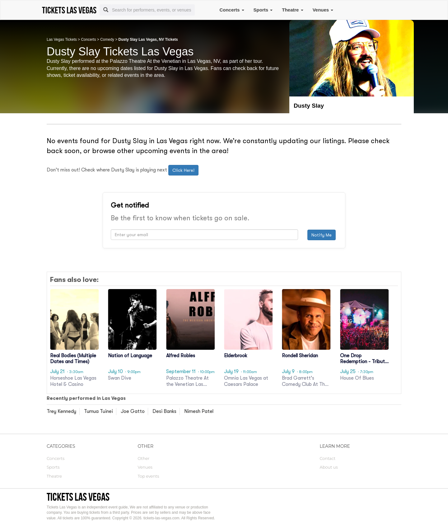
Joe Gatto (133, 411)
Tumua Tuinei (98, 411)
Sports (263, 9)
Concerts (231, 9)
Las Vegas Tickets (62, 39)
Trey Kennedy (61, 411)
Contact (328, 458)
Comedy (107, 39)
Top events (148, 476)
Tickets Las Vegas (78, 497)
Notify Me (321, 234)
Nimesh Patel (198, 411)
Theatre (292, 9)
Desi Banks (164, 411)
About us (329, 467)
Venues (323, 9)
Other (144, 458)
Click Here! (183, 170)
